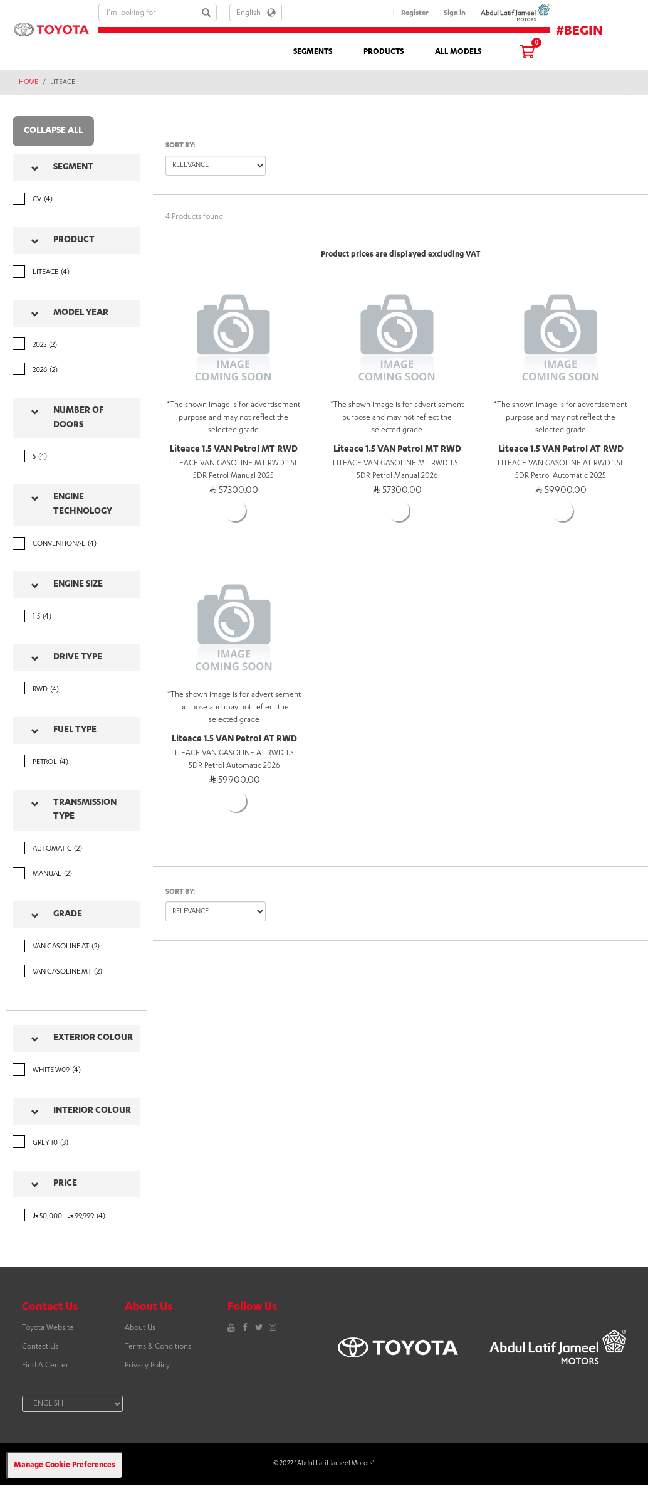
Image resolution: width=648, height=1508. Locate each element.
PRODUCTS (383, 52)
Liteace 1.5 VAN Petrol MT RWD (234, 450)
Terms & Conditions (158, 1346)
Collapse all (53, 131)
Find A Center (45, 1365)
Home (28, 83)
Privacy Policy (147, 1365)
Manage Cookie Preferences (64, 1465)
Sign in (455, 13)
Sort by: (180, 146)
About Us (140, 1328)
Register (415, 13)
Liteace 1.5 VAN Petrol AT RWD (561, 450)
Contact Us (40, 1346)
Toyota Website (48, 1328)
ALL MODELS (458, 52)
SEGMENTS (312, 52)
